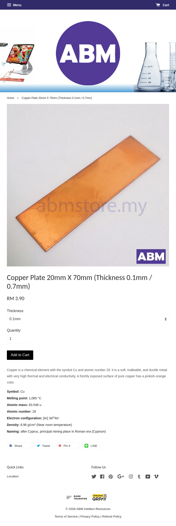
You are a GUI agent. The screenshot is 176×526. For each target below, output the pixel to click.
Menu (14, 5)
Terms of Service (66, 516)
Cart (162, 5)
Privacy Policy (90, 516)
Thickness (15, 311)
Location (13, 476)
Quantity (14, 330)
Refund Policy (111, 516)
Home (10, 98)
